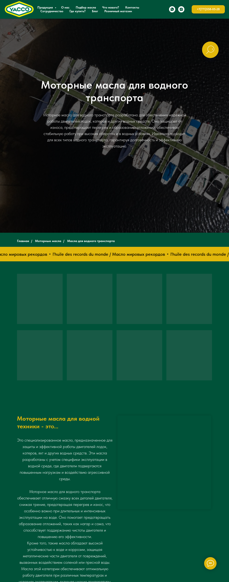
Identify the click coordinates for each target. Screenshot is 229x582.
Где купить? (77, 11)
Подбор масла (86, 7)
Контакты (132, 7)
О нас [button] (65, 7)
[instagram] (181, 9)
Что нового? (110, 7)
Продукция (45, 7)
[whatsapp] (172, 9)
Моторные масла (48, 241)
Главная (23, 241)
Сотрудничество (51, 11)
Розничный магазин (118, 11)
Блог (95, 11)
